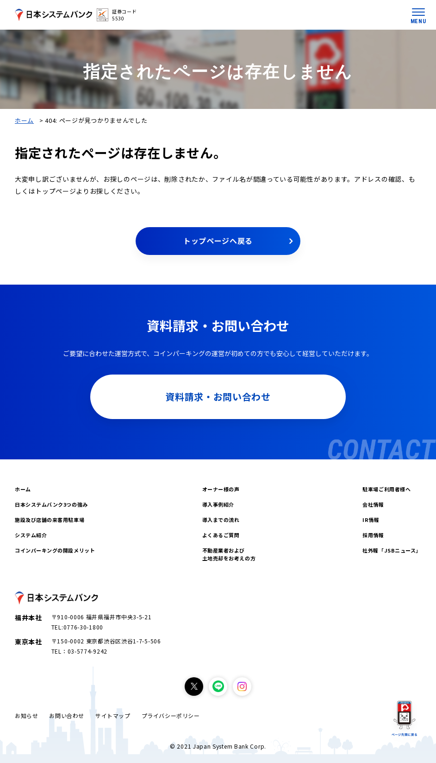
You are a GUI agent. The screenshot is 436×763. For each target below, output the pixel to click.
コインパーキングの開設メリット (55, 550)
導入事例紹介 (218, 504)
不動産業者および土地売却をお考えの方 (229, 554)
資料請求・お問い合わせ (218, 396)
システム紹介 (31, 535)
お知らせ (26, 715)
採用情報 (373, 535)
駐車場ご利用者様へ (386, 489)
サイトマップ (113, 715)
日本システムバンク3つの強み (51, 504)
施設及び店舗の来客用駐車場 (49, 519)
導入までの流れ (221, 519)
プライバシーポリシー (171, 715)
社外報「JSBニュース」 (391, 550)
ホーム (24, 120)
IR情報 (370, 519)
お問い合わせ (66, 715)
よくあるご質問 (221, 535)
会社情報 (373, 504)
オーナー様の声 (221, 489)
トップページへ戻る (218, 240)
